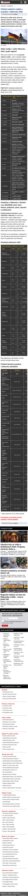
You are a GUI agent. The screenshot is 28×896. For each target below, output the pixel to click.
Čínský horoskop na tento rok (8, 845)
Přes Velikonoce (5, 358)
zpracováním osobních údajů (15, 621)
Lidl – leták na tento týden (8, 815)
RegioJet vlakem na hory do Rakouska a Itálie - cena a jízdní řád (13, 597)
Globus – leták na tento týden (8, 826)
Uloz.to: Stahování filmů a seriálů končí (10, 872)
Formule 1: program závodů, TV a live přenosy (12, 787)
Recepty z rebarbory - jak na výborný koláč (11, 797)
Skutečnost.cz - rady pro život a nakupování (6, 635)
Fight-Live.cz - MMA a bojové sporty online (7, 651)
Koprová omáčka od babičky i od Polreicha (11, 803)
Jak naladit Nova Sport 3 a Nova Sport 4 (11, 851)
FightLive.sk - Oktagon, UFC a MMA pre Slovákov (7, 677)
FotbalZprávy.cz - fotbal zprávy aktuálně (6, 656)
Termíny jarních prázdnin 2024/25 (9, 698)
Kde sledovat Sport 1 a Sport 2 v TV (10, 769)
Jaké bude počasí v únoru (8, 691)
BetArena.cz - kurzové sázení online (6, 646)
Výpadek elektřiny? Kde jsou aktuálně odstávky (12, 760)
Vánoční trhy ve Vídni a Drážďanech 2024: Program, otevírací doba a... (13, 547)
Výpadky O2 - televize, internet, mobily (10, 765)
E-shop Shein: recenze (7, 708)
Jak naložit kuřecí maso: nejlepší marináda (11, 806)
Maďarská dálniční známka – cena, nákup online (12, 776)
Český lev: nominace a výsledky (9, 696)
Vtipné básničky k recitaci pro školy (10, 865)
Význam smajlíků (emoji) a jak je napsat (11, 767)
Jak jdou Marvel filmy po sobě (9, 740)
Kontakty (9, 893)
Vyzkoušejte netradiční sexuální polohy (10, 858)
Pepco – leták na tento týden (8, 824)
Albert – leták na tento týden (8, 820)
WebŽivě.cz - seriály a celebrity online (6, 640)
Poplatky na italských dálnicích (9, 783)
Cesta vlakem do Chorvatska (8, 856)
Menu (25, 2)
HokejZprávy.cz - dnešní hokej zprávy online (7, 661)
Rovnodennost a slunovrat (8, 847)
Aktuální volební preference (8, 719)
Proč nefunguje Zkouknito (8, 881)
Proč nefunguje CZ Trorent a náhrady (10, 884)
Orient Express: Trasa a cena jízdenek (10, 849)
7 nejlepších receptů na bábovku (9, 795)
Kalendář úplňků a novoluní (8, 840)
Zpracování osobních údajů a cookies (8, 895)
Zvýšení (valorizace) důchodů (8, 724)
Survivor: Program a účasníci (8, 749)
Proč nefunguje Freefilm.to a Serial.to (10, 879)
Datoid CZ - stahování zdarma (9, 886)
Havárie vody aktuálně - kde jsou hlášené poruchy (13, 763)
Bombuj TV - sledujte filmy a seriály (10, 875)
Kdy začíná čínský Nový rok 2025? (10, 694)
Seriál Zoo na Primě (7, 747)
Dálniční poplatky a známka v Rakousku (11, 781)
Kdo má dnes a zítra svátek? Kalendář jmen (11, 860)
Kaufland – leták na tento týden (9, 817)
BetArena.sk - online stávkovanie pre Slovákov (7, 672)
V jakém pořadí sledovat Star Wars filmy (11, 742)
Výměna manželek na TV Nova (9, 735)
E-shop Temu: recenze (7, 705)
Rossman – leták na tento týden (9, 831)
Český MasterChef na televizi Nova (10, 738)
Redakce (16, 14)
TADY (7, 84)
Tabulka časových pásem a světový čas (10, 758)
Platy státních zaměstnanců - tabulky (10, 726)
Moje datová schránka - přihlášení (9, 774)
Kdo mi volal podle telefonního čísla (10, 854)
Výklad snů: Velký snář (7, 842)
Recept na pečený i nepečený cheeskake (11, 799)
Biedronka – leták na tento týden (9, 829)
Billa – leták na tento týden (8, 822)
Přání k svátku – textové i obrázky (9, 863)
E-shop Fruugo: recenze (7, 710)
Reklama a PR (3, 893)
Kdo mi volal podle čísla (7, 772)
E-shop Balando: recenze (8, 712)
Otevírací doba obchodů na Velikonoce (10, 813)
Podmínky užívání (16, 893)
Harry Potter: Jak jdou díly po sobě (10, 744)
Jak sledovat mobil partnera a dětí (9, 756)
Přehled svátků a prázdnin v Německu (10, 838)
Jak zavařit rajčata (6, 801)
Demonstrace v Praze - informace (9, 721)
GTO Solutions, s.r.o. (23, 895)
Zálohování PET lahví (7, 785)
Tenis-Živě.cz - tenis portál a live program (7, 667)
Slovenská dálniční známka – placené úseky (11, 778)
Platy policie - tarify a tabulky (8, 728)
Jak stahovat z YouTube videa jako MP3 (11, 877)
